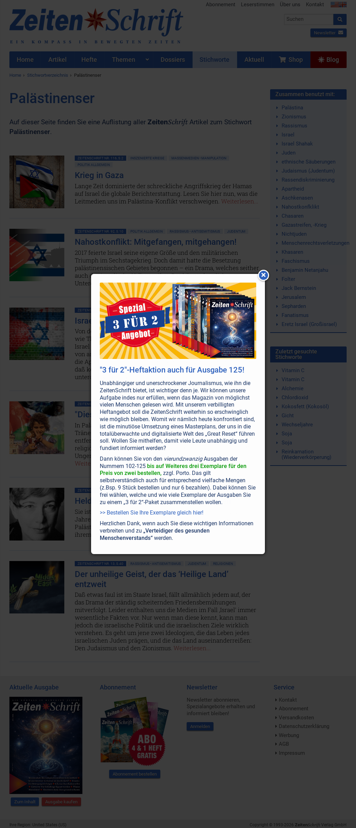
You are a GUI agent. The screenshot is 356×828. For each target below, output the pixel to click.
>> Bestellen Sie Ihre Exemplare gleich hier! (151, 512)
